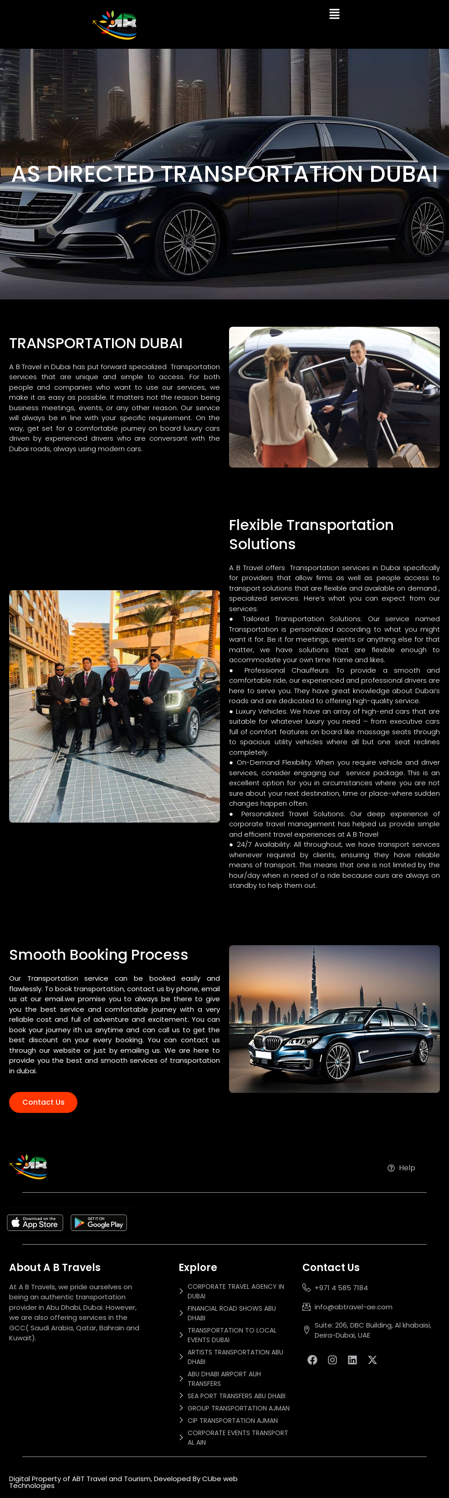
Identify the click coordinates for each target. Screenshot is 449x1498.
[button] (334, 15)
